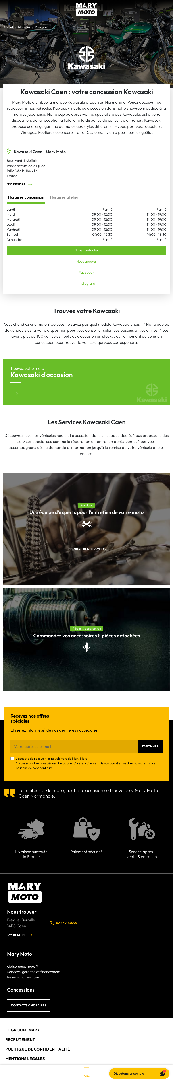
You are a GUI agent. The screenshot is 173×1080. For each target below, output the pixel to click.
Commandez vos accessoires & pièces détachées (86, 635)
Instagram (87, 283)
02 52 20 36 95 (63, 923)
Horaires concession (26, 197)
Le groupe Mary (22, 1030)
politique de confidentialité (34, 768)
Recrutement (20, 1039)
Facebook (86, 272)
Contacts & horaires (28, 1005)
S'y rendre (19, 184)
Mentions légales (25, 1058)
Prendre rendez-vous (87, 549)
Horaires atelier (64, 197)
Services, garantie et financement (33, 971)
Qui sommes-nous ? (22, 966)
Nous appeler (86, 261)
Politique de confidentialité (37, 1049)
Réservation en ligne (23, 977)
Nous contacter (87, 250)
